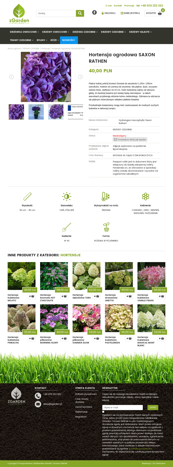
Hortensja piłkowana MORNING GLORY (49, 340)
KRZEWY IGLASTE (139, 32)
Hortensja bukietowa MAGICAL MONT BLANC (145, 341)
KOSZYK (154, 12)
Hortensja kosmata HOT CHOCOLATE (47, 297)
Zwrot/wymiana (83, 407)
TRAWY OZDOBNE (20, 40)
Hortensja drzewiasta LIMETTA (111, 297)
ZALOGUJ (109, 13)
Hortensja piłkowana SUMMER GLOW (81, 340)
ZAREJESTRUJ (132, 13)
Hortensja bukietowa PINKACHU (13, 340)
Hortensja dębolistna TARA (82, 296)
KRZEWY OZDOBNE (112, 32)
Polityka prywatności (86, 394)
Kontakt (118, 5)
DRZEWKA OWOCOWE (23, 32)
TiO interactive (158, 463)
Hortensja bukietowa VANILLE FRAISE (145, 297)
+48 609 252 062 (151, 5)
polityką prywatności (141, 448)
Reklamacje (81, 412)
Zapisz (152, 407)
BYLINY (41, 40)
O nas (108, 5)
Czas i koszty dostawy (81, 400)
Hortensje (70, 255)
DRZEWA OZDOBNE (84, 32)
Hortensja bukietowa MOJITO (13, 297)
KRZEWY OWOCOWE (54, 32)
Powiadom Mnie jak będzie (130, 139)
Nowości (68, 40)
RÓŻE (54, 40)
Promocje (129, 5)
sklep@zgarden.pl (52, 404)
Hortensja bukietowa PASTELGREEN (112, 340)
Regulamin (81, 417)
